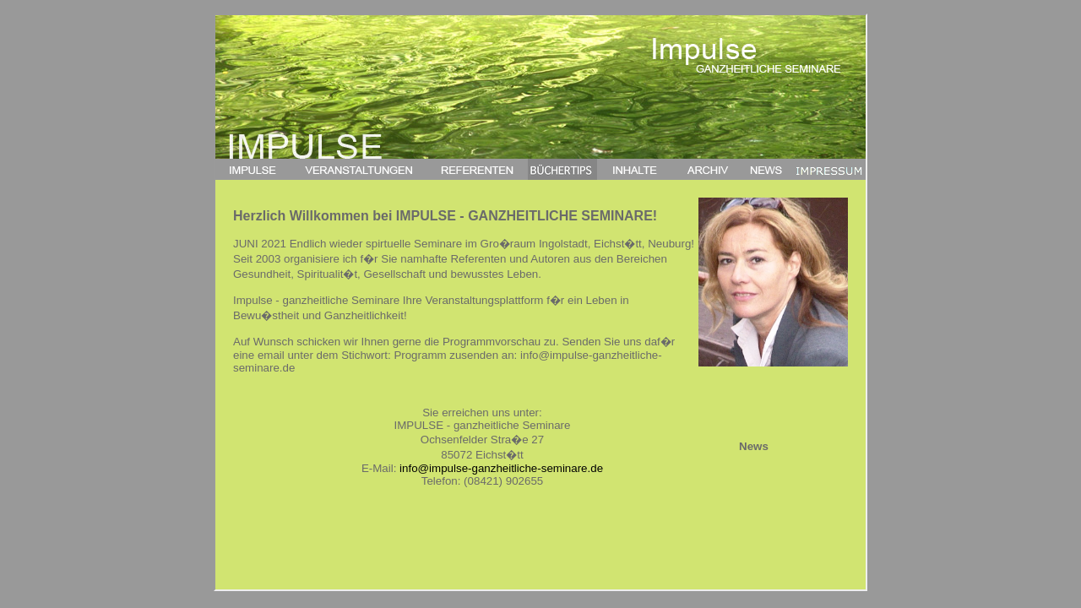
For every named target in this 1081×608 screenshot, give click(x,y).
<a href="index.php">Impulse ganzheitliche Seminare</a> (540, 302)
